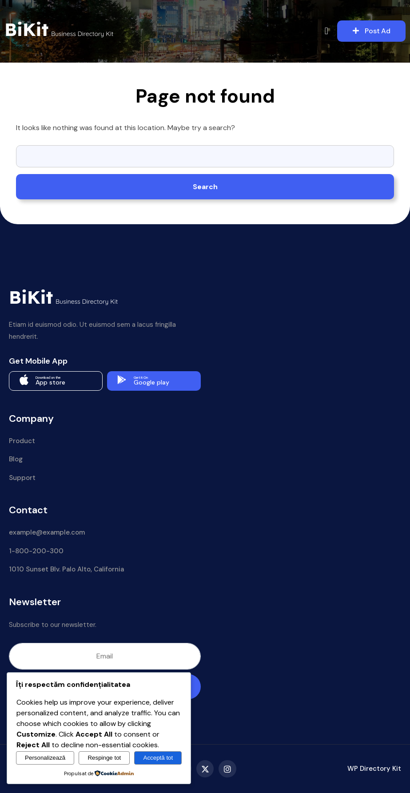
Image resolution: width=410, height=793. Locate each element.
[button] (326, 31)
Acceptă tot (158, 757)
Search (205, 186)
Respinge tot (104, 757)
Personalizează (45, 757)
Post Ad (371, 31)
